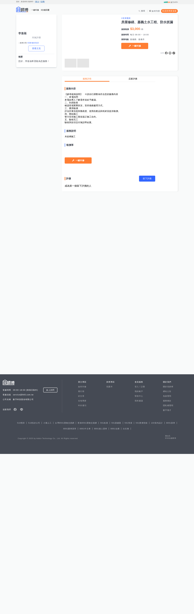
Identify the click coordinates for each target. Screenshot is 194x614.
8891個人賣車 (100, 589)
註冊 (143, 547)
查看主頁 (36, 48)
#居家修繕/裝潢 (33, 43)
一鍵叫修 (136, 46)
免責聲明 (167, 556)
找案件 (109, 547)
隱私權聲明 (168, 565)
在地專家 (82, 561)
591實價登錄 (142, 583)
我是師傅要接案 (169, 11)
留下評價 (147, 513)
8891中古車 (85, 589)
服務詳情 (87, 79)
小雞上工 (47, 583)
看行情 (81, 551)
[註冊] (43, 2)
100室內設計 (157, 583)
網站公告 (167, 551)
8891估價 (114, 589)
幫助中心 (139, 556)
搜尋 (143, 11)
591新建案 (116, 583)
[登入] (37, 2)
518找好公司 (34, 583)
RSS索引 (82, 565)
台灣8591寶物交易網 (64, 583)
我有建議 (139, 561)
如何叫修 (82, 547)
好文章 (81, 556)
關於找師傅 (168, 547)
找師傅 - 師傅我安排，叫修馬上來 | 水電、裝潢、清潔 (22, 9)
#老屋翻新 (126, 18)
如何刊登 (156, 11)
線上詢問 (50, 550)
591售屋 (128, 583)
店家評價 (133, 79)
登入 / (138, 547)
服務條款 (167, 561)
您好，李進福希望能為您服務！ (33, 61)
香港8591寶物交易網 (87, 583)
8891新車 (170, 583)
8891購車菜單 (69, 589)
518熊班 (21, 583)
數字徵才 (167, 570)
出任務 (126, 589)
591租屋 (104, 583)
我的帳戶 (139, 551)
